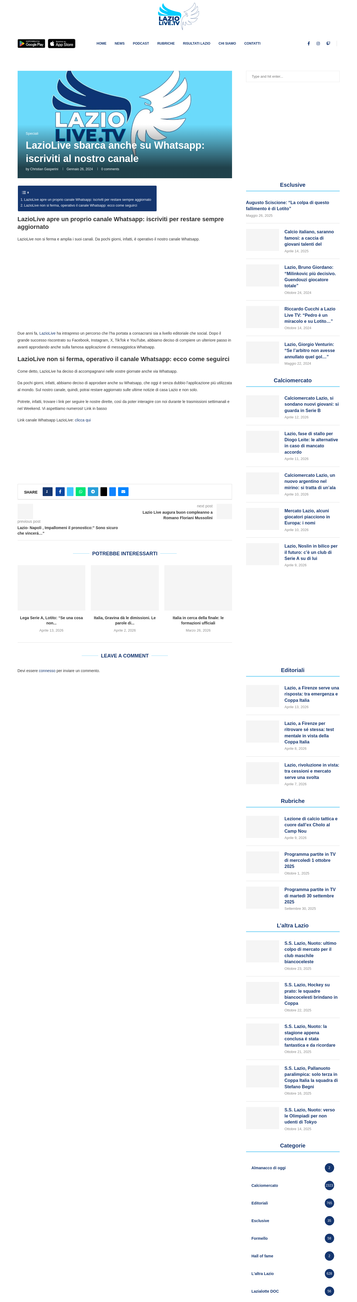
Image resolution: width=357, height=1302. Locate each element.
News (120, 43)
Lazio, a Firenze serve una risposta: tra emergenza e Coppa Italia (312, 694)
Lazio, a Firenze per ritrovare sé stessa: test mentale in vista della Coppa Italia (309, 732)
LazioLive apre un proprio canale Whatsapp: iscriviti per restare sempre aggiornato (87, 200)
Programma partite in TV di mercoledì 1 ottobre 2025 (310, 860)
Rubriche (166, 43)
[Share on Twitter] (70, 491)
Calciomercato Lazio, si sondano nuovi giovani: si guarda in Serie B (312, 404)
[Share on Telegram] (93, 491)
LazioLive (47, 333)
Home (102, 43)
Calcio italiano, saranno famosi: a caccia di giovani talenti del (309, 238)
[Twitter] (313, 43)
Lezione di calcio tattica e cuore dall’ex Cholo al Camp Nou (311, 824)
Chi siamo (227, 43)
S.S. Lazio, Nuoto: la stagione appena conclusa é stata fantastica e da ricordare (310, 1035)
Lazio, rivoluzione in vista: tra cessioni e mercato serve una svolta (312, 771)
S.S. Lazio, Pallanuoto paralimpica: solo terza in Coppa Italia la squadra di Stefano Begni (311, 1077)
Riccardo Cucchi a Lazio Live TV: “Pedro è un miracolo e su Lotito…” (310, 315)
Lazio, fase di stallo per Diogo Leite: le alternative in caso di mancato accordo (311, 442)
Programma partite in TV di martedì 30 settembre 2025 (310, 895)
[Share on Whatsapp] (81, 491)
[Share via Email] (123, 491)
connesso (47, 670)
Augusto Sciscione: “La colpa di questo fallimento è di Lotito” (287, 205)
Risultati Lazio (196, 43)
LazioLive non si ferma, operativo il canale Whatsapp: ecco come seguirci (80, 205)
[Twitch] (328, 43)
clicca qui (83, 420)
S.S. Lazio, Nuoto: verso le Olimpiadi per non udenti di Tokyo (310, 1116)
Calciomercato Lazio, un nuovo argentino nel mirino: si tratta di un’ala (310, 481)
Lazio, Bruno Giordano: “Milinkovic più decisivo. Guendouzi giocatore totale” (310, 276)
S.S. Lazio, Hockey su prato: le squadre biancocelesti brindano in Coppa (311, 994)
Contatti (252, 43)
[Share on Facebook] (60, 491)
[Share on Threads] (103, 491)
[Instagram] (318, 43)
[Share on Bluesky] (112, 491)
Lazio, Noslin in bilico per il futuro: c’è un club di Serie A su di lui (311, 552)
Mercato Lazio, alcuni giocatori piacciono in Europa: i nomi (307, 517)
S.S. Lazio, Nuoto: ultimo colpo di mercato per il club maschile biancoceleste (310, 952)
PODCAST (141, 43)
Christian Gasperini (44, 169)
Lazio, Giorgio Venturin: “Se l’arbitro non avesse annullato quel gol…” (310, 350)
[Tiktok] (333, 43)
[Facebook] (308, 43)
